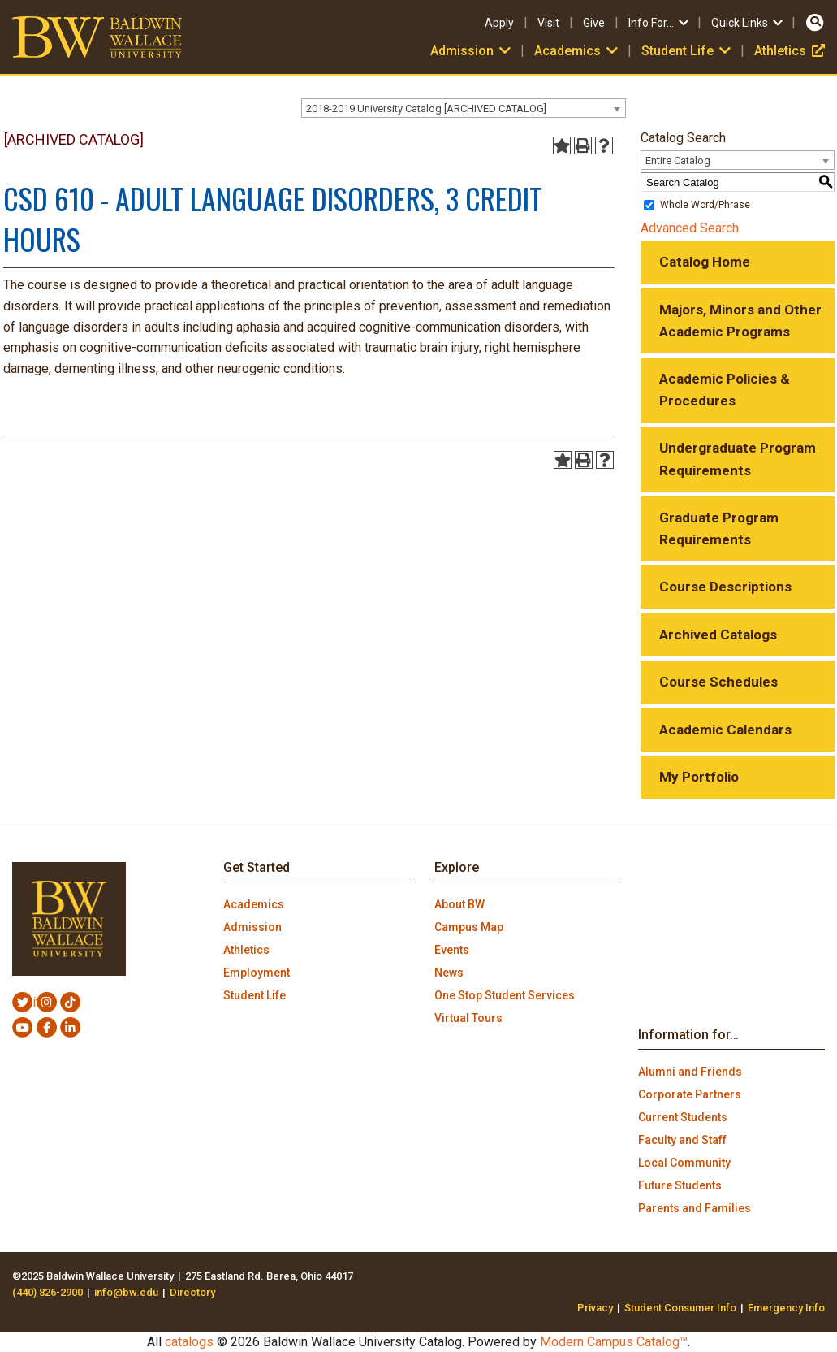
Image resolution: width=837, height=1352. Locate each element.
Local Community (684, 1162)
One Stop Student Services (504, 995)
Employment (256, 972)
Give (594, 22)
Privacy (595, 1308)
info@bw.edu (126, 1292)
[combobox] (463, 108)
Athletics (789, 50)
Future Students (680, 1185)
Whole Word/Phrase (705, 204)
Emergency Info (786, 1308)
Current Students (682, 1117)
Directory (192, 1292)
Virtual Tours (468, 1018)
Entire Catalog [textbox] (677, 160)
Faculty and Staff (682, 1139)
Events (451, 949)
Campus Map (468, 927)
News (449, 972)
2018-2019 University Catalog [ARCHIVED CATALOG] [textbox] (426, 108)
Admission (472, 50)
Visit (548, 22)
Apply (499, 22)
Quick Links (748, 22)
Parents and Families (694, 1208)
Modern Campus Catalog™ (614, 1342)
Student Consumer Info (680, 1308)
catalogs (189, 1342)
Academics (577, 50)
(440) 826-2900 (47, 1292)
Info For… (659, 22)
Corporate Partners (689, 1094)
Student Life (687, 50)
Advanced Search (690, 228)
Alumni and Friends (690, 1071)
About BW (459, 904)
